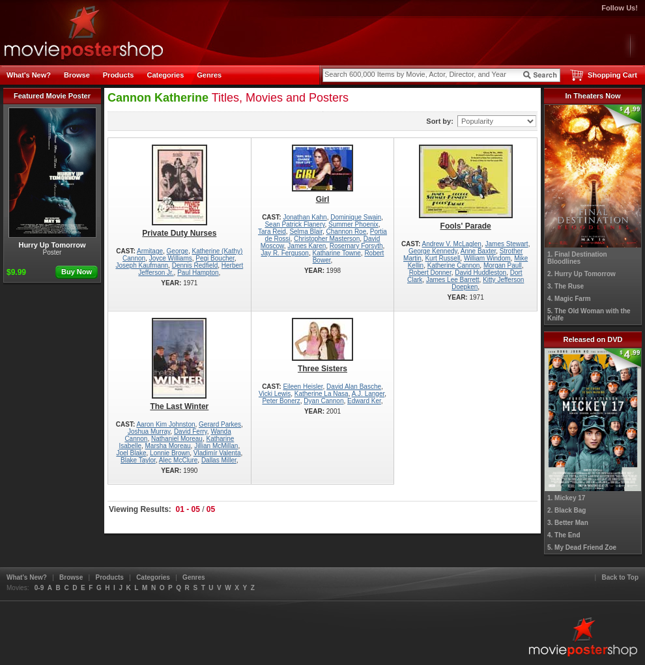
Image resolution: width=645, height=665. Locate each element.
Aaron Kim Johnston (165, 424)
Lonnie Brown (170, 453)
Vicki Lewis (275, 393)
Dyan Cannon (323, 400)
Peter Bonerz (281, 400)
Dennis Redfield (195, 265)
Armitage (150, 251)
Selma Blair (305, 231)
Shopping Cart (612, 75)
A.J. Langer (368, 393)
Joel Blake (131, 453)
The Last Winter (179, 364)
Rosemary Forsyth (356, 245)
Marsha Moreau (168, 445)
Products (118, 75)
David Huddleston (480, 272)
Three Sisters (323, 345)
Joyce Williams (170, 258)
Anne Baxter (478, 251)
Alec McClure (178, 460)
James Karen (306, 245)
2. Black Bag (566, 510)
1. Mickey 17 (566, 498)
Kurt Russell (442, 258)
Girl (323, 174)
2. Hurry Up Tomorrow (581, 273)
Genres (209, 75)
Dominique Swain (355, 217)
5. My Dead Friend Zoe (581, 547)
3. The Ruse (565, 286)
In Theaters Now (593, 96)
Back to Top (620, 577)
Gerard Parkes (220, 424)
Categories (165, 75)
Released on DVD (592, 339)
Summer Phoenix (353, 224)
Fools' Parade (465, 188)
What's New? (29, 75)
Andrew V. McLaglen (451, 244)
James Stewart (506, 244)
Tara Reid (272, 231)
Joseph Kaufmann (141, 265)
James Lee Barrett (453, 279)
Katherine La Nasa (321, 393)
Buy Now (76, 272)
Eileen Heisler (302, 386)
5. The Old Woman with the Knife (589, 314)
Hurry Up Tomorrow (52, 178)
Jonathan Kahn (304, 217)
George (177, 251)
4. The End (563, 535)
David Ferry (190, 431)
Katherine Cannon (453, 265)
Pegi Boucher (215, 258)
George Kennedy (432, 251)
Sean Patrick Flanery (294, 224)
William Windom (487, 258)
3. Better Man (567, 522)
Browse (77, 75)
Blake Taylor (138, 460)
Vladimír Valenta (217, 453)
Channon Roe (346, 231)
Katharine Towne (337, 253)
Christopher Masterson (327, 238)
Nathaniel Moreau (177, 438)
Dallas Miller (218, 460)
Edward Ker (364, 400)
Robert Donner (430, 272)
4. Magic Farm (569, 298)
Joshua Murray (149, 431)
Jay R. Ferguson (285, 253)
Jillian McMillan (216, 445)
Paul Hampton (197, 272)
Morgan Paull (502, 265)
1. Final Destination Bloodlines (577, 258)
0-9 (39, 587)
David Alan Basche (353, 386)
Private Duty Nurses (179, 191)
